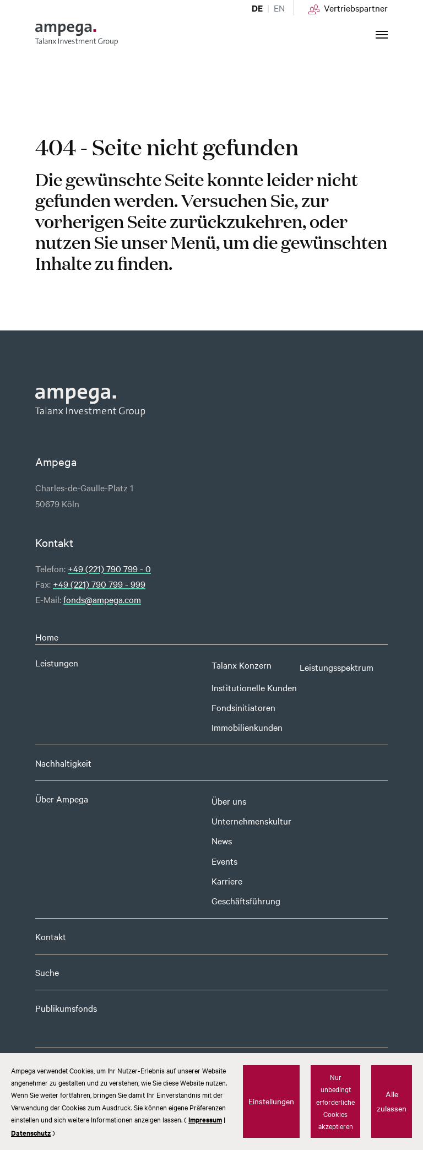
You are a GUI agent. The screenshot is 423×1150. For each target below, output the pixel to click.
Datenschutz (31, 1132)
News (222, 840)
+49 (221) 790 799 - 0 (109, 568)
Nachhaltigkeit (63, 763)
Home (46, 637)
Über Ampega (61, 799)
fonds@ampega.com (102, 599)
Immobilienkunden (247, 727)
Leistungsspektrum (336, 667)
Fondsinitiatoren (243, 707)
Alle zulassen (391, 1101)
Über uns (229, 801)
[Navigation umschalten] (382, 34)
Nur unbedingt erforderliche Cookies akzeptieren (335, 1101)
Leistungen (56, 663)
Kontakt (50, 936)
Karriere (227, 881)
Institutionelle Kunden (254, 687)
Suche (47, 972)
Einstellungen (271, 1100)
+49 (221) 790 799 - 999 (99, 584)
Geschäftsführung (246, 900)
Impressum (205, 1119)
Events (224, 861)
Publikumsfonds (66, 1008)
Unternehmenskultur (251, 821)
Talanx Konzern (242, 665)
